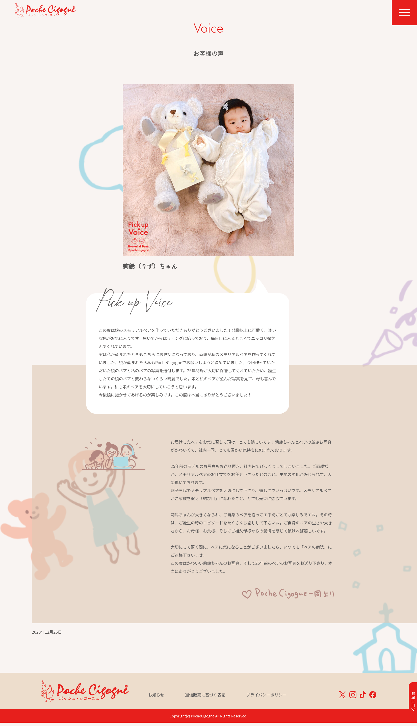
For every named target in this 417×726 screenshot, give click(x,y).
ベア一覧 (355, 19)
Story (330, 12)
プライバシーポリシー (266, 695)
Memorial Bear (247, 12)
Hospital (305, 12)
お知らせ (156, 695)
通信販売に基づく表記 (205, 695)
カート (374, 19)
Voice (279, 12)
